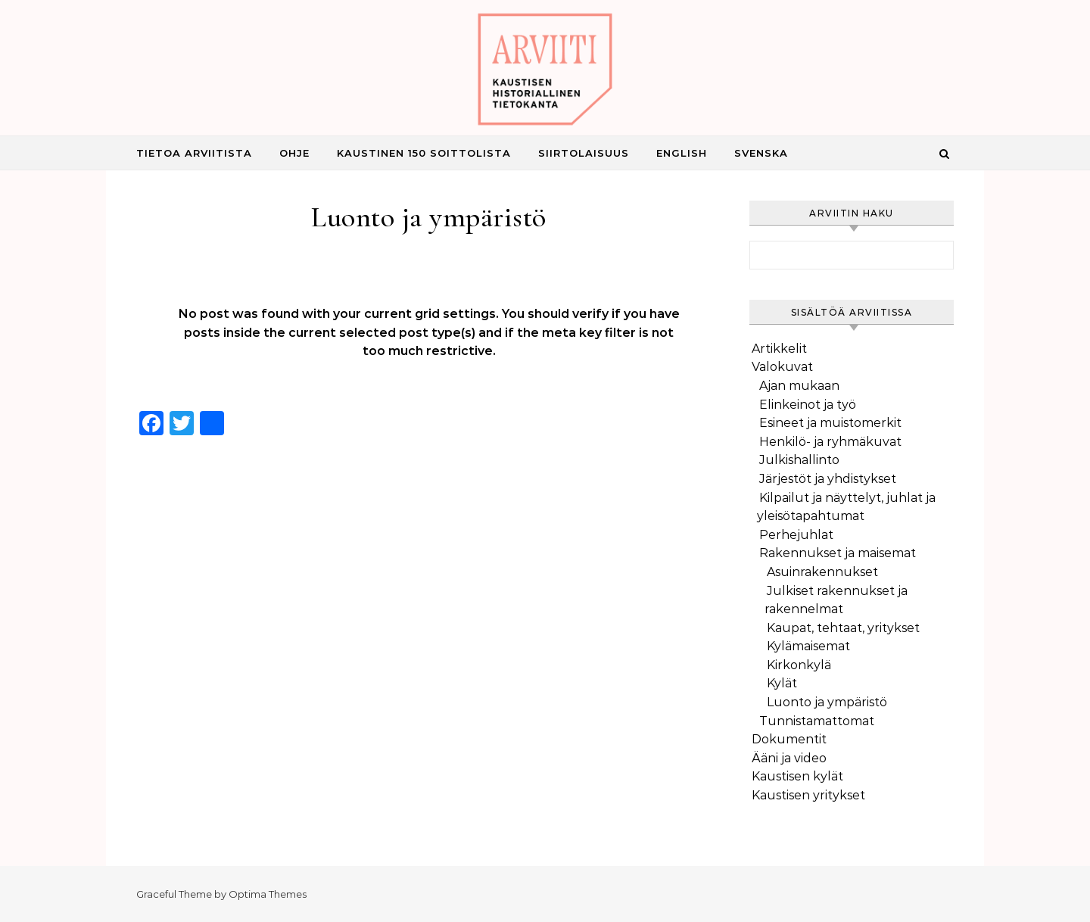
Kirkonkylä (799, 665)
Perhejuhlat (796, 535)
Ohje (294, 153)
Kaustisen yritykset (808, 795)
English (681, 153)
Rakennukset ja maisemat (837, 553)
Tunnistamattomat (816, 721)
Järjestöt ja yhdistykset (827, 479)
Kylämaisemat (808, 646)
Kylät (782, 683)
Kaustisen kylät (797, 776)
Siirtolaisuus (583, 153)
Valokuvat (782, 367)
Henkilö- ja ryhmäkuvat (830, 442)
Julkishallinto (799, 460)
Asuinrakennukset (822, 572)
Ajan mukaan (799, 385)
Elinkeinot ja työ (807, 404)
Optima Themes (268, 894)
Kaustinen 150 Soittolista (424, 153)
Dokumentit (789, 739)
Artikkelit (779, 348)
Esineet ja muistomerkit (830, 423)
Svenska (761, 153)
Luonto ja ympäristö (827, 702)
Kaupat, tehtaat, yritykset (843, 628)
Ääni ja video (789, 758)
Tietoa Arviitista (194, 153)
